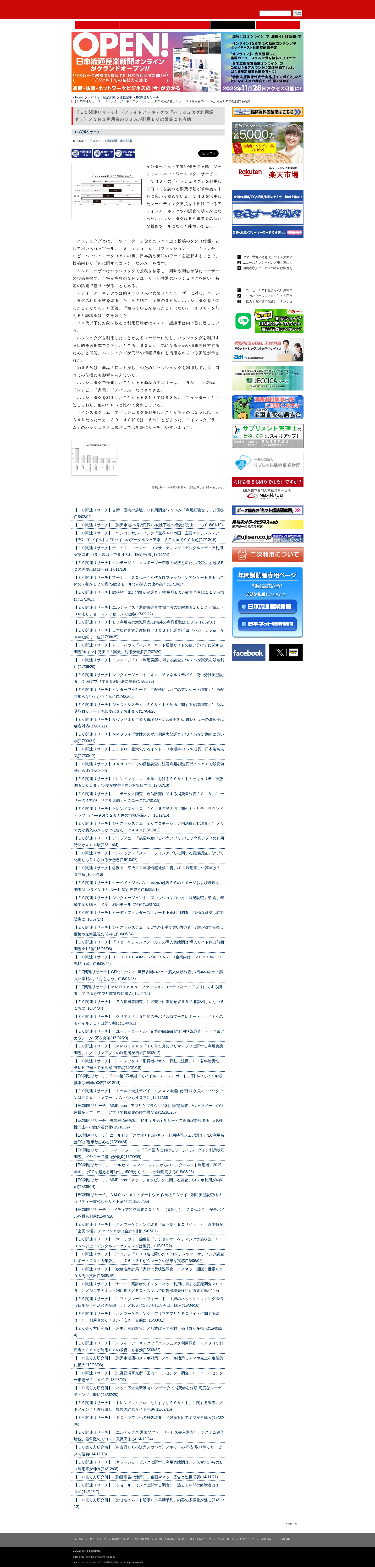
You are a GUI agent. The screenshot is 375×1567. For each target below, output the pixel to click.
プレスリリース (225, 1539)
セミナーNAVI (142, 25)
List (213, 498)
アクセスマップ (97, 1539)
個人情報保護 (142, 1539)
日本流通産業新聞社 (106, 10)
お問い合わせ (267, 1539)
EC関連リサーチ (147, 97)
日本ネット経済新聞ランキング (261, 279)
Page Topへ (293, 1523)
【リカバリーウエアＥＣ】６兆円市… (269, 296)
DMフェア (278, 25)
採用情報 (285, 1539)
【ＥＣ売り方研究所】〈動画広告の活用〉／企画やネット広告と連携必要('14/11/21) (146, 1477)
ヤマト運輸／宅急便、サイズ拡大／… (269, 257)
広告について (247, 1539)
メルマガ (247, 6)
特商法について (120, 1539)
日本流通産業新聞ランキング (259, 246)
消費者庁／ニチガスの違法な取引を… (269, 268)
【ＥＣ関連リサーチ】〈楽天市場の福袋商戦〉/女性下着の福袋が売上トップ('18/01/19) (148, 525)
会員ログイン (292, 6)
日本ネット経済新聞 (232, 25)
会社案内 (78, 1539)
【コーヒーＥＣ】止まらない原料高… (269, 290)
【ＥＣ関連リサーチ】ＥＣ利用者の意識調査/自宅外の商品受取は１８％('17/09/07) (144, 622)
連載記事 (126, 97)
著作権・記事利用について (169, 1539)
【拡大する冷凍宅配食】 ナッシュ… (269, 301)
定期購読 (269, 6)
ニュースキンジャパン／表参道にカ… (269, 262)
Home (97, 25)
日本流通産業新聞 (187, 25)
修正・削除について (200, 1539)
